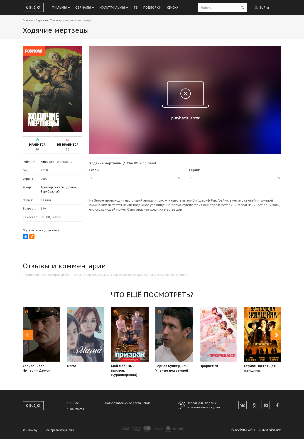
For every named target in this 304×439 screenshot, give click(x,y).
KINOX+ (173, 7)
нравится (37, 145)
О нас (74, 403)
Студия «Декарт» (270, 429)
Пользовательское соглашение (128, 403)
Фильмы (61, 7)
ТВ (135, 7)
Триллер (56, 20)
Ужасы (59, 187)
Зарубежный (50, 191)
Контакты (77, 409)
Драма (71, 187)
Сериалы (84, 7)
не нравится (67, 145)
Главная (28, 20)
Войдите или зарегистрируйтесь (46, 275)
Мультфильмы (113, 7)
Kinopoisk (47, 162)
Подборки (152, 7)
